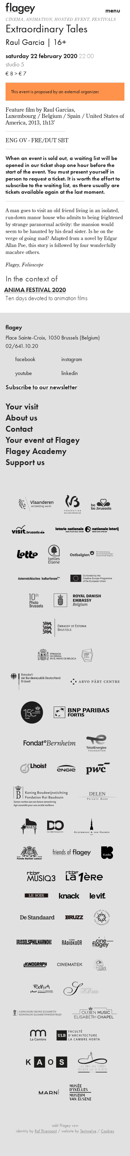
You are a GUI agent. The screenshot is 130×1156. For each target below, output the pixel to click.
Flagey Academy (36, 451)
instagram (71, 359)
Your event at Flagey (43, 440)
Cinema (15, 19)
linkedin (69, 373)
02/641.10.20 (22, 346)
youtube (23, 373)
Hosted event (71, 19)
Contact (19, 429)
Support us (25, 462)
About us (21, 418)
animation (39, 19)
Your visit (22, 407)
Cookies (107, 1131)
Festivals (104, 19)
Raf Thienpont (46, 1131)
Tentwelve (88, 1131)
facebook (25, 359)
